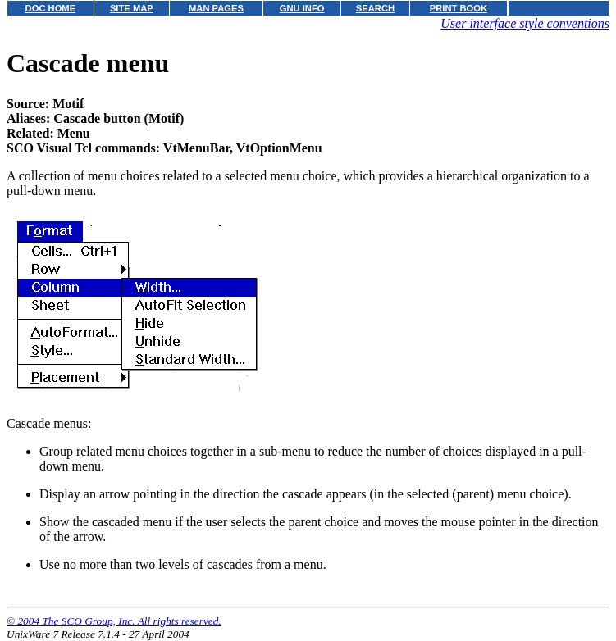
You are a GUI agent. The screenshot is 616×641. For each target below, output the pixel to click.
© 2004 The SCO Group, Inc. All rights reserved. (114, 621)
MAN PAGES (216, 8)
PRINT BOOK (458, 8)
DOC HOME (50, 8)
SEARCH (375, 8)
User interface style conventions (524, 23)
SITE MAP (131, 8)
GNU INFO (302, 8)
